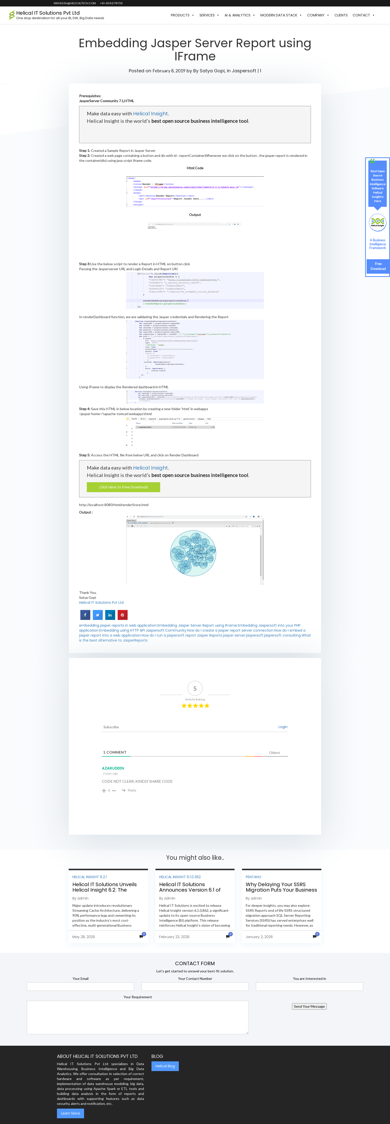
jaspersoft (254, 635)
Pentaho (253, 876)
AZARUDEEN (113, 768)
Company (318, 15)
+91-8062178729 (111, 3)
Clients (341, 15)
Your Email (81, 978)
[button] (380, 15)
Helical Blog (165, 1066)
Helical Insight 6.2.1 (89, 876)
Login (283, 726)
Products (183, 15)
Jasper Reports (209, 635)
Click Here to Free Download (123, 487)
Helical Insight (150, 113)
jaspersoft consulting (282, 635)
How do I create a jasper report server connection (230, 630)
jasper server (234, 635)
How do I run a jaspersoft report (169, 635)
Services (209, 15)
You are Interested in (309, 978)
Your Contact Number (195, 978)
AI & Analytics (240, 15)
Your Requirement (138, 997)
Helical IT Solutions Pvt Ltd (101, 602)
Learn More (70, 1113)
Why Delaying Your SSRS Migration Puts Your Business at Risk (281, 890)
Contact (364, 15)
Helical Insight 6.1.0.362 (180, 876)
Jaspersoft (244, 71)
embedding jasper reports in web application (118, 625)
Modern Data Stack (281, 15)
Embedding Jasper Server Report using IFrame (197, 625)
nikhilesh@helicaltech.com (74, 3)
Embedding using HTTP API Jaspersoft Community (142, 630)
